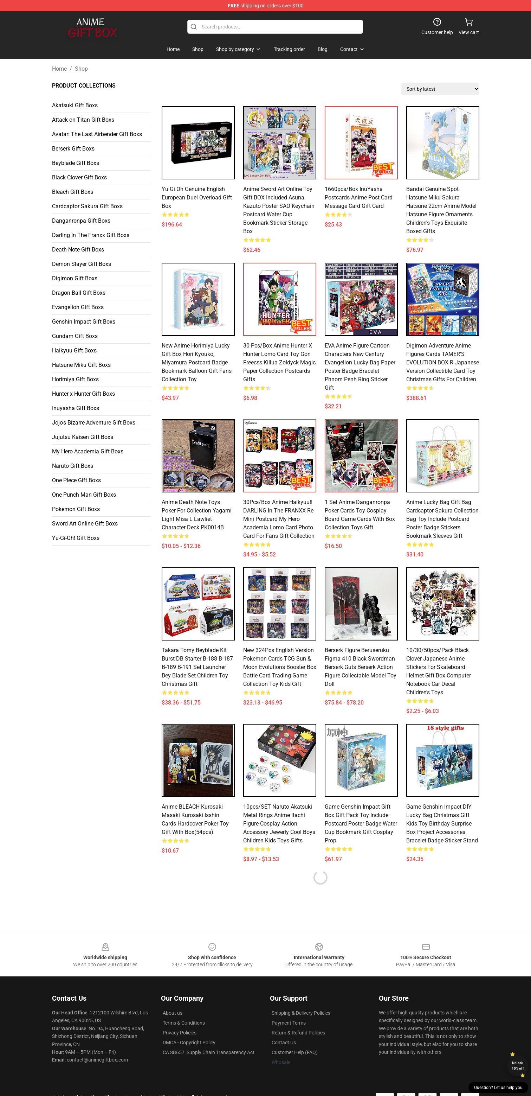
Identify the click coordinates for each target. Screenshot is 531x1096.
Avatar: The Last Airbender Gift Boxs (97, 134)
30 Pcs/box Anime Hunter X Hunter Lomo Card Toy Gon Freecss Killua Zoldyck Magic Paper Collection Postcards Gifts (279, 362)
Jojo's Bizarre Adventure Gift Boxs (93, 422)
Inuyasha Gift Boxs (75, 408)
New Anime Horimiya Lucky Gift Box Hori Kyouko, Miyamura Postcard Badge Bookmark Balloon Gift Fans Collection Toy (197, 362)
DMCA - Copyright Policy (189, 1042)
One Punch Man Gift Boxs (84, 494)
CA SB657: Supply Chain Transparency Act (208, 1052)
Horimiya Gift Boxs (75, 379)
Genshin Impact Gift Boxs (83, 321)
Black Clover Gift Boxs (79, 177)
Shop (81, 68)
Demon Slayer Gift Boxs (81, 264)
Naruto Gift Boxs (72, 466)
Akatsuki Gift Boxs (75, 105)
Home (59, 68)
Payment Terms (289, 1023)
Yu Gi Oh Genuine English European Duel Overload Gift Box (197, 197)
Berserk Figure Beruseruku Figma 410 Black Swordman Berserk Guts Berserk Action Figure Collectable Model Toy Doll (360, 667)
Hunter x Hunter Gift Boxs (83, 393)
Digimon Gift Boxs (74, 278)
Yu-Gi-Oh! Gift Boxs (75, 538)
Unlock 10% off (518, 1065)
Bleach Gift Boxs (72, 192)
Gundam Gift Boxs (75, 336)
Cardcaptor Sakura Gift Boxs (87, 206)
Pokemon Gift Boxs (76, 509)
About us (172, 1013)
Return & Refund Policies (298, 1033)
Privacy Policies (179, 1033)
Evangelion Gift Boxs (78, 307)
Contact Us (284, 1042)
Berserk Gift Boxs (73, 148)
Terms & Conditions (184, 1023)
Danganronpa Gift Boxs (81, 220)
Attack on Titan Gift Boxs (83, 119)
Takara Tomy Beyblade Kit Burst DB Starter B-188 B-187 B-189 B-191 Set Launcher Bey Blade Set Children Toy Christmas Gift (197, 667)
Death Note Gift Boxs (78, 249)
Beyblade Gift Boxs (75, 163)
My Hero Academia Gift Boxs (87, 451)
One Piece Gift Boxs (76, 480)
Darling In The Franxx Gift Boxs (90, 235)
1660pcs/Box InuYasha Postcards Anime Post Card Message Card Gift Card (359, 197)
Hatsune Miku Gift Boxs (81, 365)
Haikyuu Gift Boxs (74, 350)
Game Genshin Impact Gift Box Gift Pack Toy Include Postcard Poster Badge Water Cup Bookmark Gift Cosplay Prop (361, 823)
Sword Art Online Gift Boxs (85, 523)
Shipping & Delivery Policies (301, 1013)
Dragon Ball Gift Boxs (78, 292)
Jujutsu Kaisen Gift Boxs (82, 437)
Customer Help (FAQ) (295, 1052)
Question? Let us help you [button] (498, 1087)
